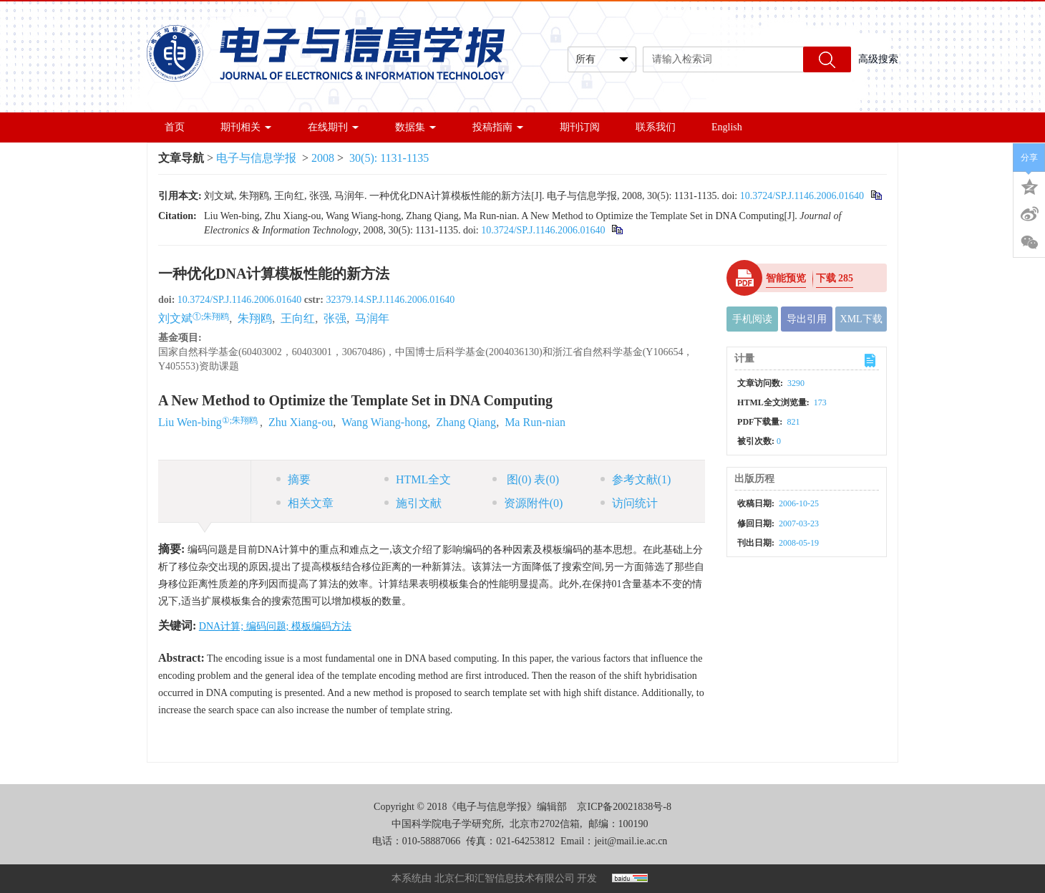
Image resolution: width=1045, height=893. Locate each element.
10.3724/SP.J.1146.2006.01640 (802, 195)
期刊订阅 (580, 127)
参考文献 (636, 479)
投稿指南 (498, 127)
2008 (322, 158)
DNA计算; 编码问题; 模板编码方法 (275, 626)
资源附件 (527, 503)
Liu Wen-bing (190, 422)
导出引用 (807, 319)
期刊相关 (246, 127)
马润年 (372, 318)
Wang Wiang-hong (384, 422)
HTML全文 (417, 479)
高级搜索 (878, 59)
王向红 (298, 318)
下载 (835, 278)
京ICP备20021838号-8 (624, 806)
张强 (335, 318)
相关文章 (305, 503)
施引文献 (413, 503)
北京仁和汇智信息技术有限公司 (504, 878)
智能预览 (786, 278)
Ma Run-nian (535, 422)
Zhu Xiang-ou (300, 422)
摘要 (293, 479)
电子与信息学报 (256, 158)
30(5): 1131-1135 (389, 158)
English (726, 127)
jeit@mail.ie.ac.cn (630, 841)
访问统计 (629, 503)
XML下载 (861, 319)
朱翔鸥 (255, 318)
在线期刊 (333, 127)
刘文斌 (175, 318)
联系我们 (656, 127)
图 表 (525, 479)
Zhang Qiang (466, 422)
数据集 (416, 127)
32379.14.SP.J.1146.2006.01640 (390, 299)
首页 (175, 127)
